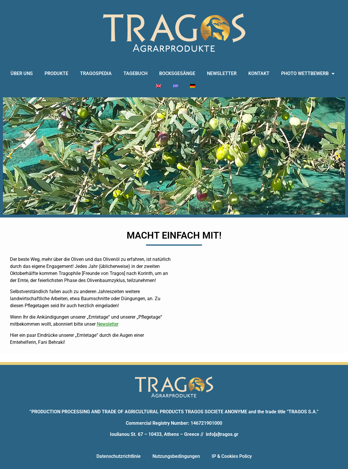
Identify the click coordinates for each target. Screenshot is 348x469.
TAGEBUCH (135, 73)
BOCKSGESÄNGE (177, 73)
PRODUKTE (56, 73)
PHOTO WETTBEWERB (308, 73)
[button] (10, 156)
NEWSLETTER (222, 73)
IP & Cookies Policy (232, 456)
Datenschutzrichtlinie (118, 456)
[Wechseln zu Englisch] (158, 85)
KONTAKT (258, 73)
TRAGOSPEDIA (96, 73)
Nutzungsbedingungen (176, 456)
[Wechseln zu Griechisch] (175, 85)
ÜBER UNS (22, 73)
